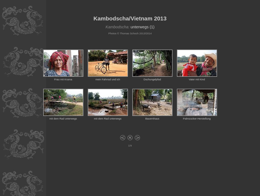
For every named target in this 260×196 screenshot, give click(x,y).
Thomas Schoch (129, 33)
